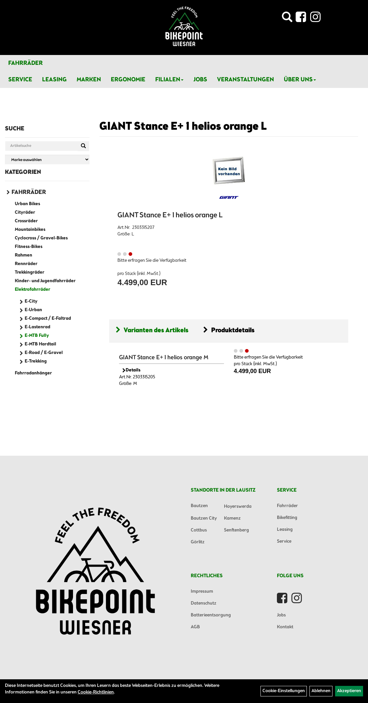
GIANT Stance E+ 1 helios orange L (183, 126)
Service (20, 80)
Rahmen (23, 255)
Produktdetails (229, 330)
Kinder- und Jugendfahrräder (45, 281)
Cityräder (25, 212)
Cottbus (199, 530)
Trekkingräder (29, 272)
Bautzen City (204, 518)
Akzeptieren (349, 691)
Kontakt (285, 627)
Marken (89, 80)
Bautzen (199, 506)
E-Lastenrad (37, 327)
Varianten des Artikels (152, 330)
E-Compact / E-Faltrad (48, 318)
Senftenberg (236, 530)
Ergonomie (128, 80)
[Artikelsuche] (287, 19)
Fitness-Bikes (28, 247)
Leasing (54, 80)
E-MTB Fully (37, 336)
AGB (195, 627)
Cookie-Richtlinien (96, 692)
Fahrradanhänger (33, 373)
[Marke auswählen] (47, 159)
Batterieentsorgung (211, 615)
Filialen (169, 80)
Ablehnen (321, 691)
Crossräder (26, 221)
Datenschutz (203, 603)
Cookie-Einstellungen (283, 691)
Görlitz (198, 542)
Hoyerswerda (238, 506)
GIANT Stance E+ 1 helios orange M (164, 358)
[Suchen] (83, 146)
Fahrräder (25, 63)
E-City (31, 301)
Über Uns (300, 80)
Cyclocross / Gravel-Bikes (41, 238)
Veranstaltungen (245, 80)
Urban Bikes (27, 204)
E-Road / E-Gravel (44, 353)
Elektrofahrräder (32, 289)
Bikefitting (287, 518)
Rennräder (26, 264)
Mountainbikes (30, 230)
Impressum (202, 591)
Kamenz (232, 518)
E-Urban (33, 310)
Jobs (200, 80)
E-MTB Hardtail (40, 344)
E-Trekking (36, 361)
